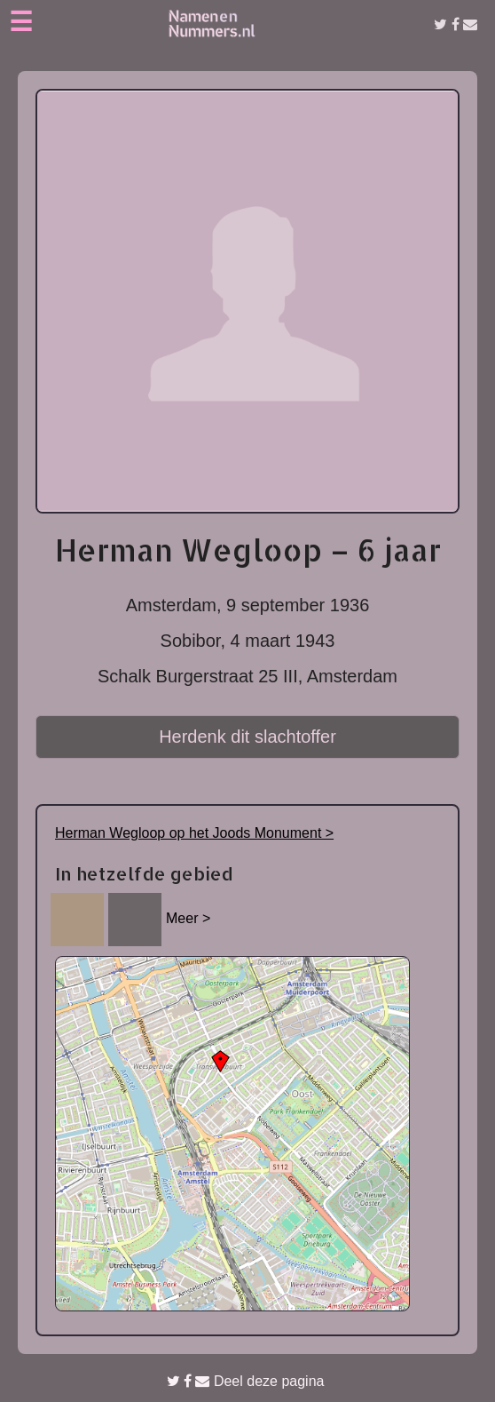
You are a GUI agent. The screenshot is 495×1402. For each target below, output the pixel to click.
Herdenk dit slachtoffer (247, 736)
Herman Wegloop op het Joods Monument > (194, 832)
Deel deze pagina (246, 1381)
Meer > (188, 918)
